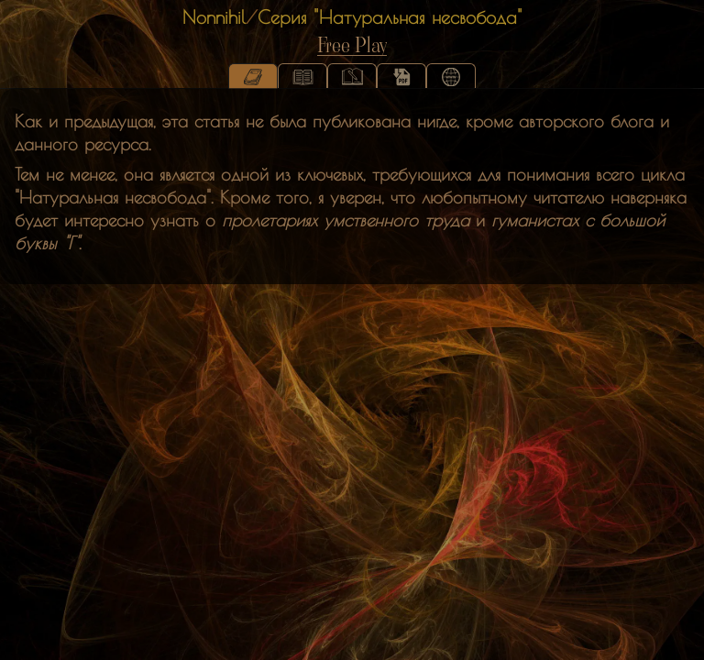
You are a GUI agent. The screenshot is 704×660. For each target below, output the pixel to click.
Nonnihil (214, 17)
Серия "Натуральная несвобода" (390, 17)
